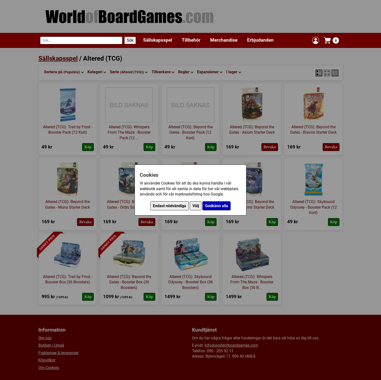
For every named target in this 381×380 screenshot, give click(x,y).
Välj (195, 206)
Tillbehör (191, 40)
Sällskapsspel (157, 40)
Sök (130, 40)
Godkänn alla (216, 206)
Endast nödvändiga (169, 206)
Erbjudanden (260, 40)
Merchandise (223, 40)
